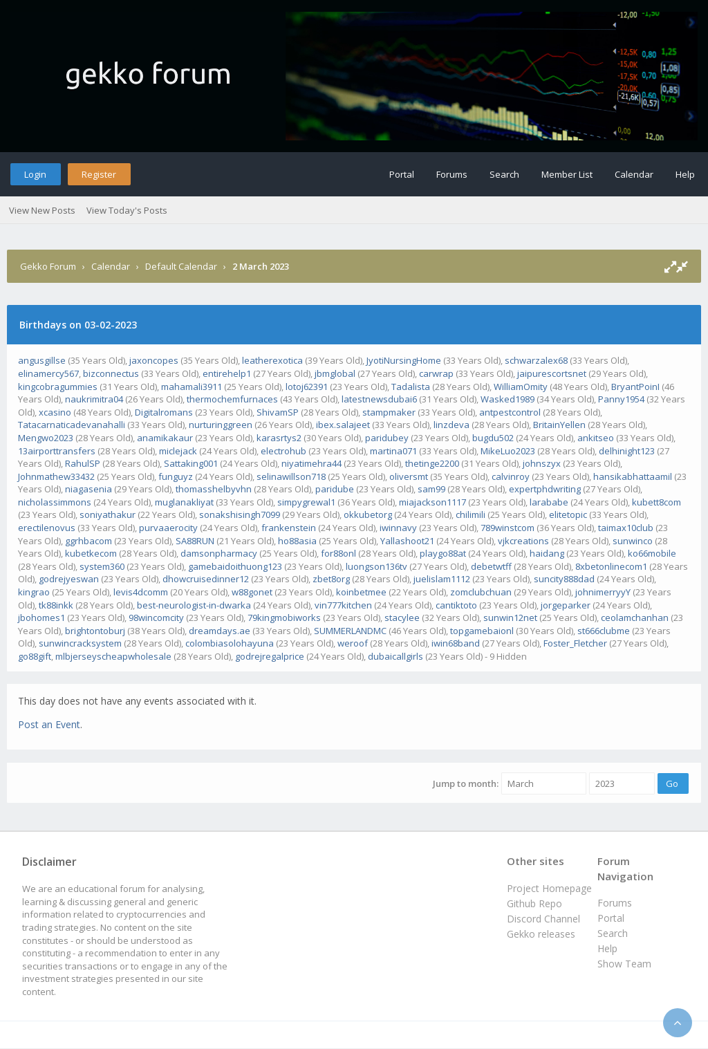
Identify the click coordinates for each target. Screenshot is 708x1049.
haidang (547, 553)
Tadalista (410, 386)
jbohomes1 (41, 617)
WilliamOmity (521, 386)
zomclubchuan (481, 592)
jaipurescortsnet (551, 373)
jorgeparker (565, 605)
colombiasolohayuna (229, 643)
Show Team (624, 963)
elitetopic (568, 514)
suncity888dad (564, 579)
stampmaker (389, 412)
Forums (451, 174)
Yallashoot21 (407, 541)
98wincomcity (156, 617)
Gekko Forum (48, 266)
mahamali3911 (191, 386)
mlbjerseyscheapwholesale (113, 656)
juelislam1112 (441, 579)
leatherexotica (272, 360)
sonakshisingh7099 (239, 514)
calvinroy (511, 476)
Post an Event (49, 724)
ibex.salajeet (343, 424)
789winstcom (507, 527)
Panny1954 (621, 399)
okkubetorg (368, 514)
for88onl (338, 553)
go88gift (34, 656)
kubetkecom (91, 553)
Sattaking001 (191, 463)
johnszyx (542, 463)
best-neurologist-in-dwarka (194, 605)
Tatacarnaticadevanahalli (71, 424)
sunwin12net (510, 617)
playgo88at (443, 553)
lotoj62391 (307, 386)
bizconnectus (111, 373)
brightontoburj (95, 630)
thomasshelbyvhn (214, 489)
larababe (549, 502)
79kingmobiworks (284, 617)
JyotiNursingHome (403, 360)
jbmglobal (335, 373)
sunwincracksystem (80, 643)
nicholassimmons (54, 502)
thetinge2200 (432, 463)
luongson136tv (376, 566)
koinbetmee (361, 592)
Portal (401, 174)
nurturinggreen (220, 424)
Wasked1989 (507, 399)
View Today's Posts (126, 210)
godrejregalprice (269, 656)
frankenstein (288, 527)
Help (685, 174)
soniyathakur (108, 514)
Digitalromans (164, 412)
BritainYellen (559, 424)
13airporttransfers (56, 451)
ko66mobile (652, 553)
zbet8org (331, 579)
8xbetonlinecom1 (611, 566)
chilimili (470, 514)
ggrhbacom (88, 541)
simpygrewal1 (306, 502)
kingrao (34, 592)
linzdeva (451, 424)
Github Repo (534, 903)
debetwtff (491, 566)
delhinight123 (627, 451)
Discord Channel (543, 918)
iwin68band (455, 643)
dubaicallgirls (395, 656)
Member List (567, 174)
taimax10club (625, 527)
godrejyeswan (69, 579)
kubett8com (656, 502)
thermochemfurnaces (232, 399)
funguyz (175, 476)
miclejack (178, 451)
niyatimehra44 (311, 463)
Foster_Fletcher (575, 643)
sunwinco (633, 541)
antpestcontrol (510, 412)
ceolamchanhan (635, 617)
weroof (352, 643)
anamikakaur (165, 437)
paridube (334, 489)
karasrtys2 (279, 437)
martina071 (393, 451)
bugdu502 (493, 437)
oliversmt (408, 476)
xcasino (55, 412)
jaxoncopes (153, 360)
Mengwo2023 (45, 437)
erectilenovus (46, 527)
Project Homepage (549, 888)
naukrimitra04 (94, 399)
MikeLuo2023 (508, 451)
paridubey (387, 437)
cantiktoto (456, 605)
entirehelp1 (227, 373)
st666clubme (603, 630)
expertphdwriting (545, 489)
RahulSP (82, 463)
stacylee (402, 617)
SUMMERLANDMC (350, 630)
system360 (102, 566)
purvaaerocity (168, 527)
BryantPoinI (635, 386)
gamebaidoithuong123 (235, 566)
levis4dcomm (140, 592)
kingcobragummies (57, 386)
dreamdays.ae (219, 630)
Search (504, 174)
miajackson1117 (432, 502)
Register (99, 174)
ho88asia (297, 541)
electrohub (283, 451)
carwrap (436, 373)
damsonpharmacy (218, 553)
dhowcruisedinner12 (205, 579)
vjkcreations (523, 541)
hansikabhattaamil (632, 476)
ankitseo (595, 437)
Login (35, 174)
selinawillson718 (291, 476)
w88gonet (252, 592)
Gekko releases (541, 933)
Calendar (634, 174)
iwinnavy (398, 527)
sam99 (431, 489)
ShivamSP (278, 412)
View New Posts (42, 210)
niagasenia (88, 489)
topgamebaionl (482, 630)
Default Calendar (181, 266)
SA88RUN (195, 541)
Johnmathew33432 (56, 476)
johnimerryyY (603, 592)
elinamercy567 (48, 373)
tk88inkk (56, 605)
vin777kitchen (343, 605)
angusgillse (42, 360)
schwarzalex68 (536, 360)
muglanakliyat (184, 502)
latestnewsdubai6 (379, 399)
